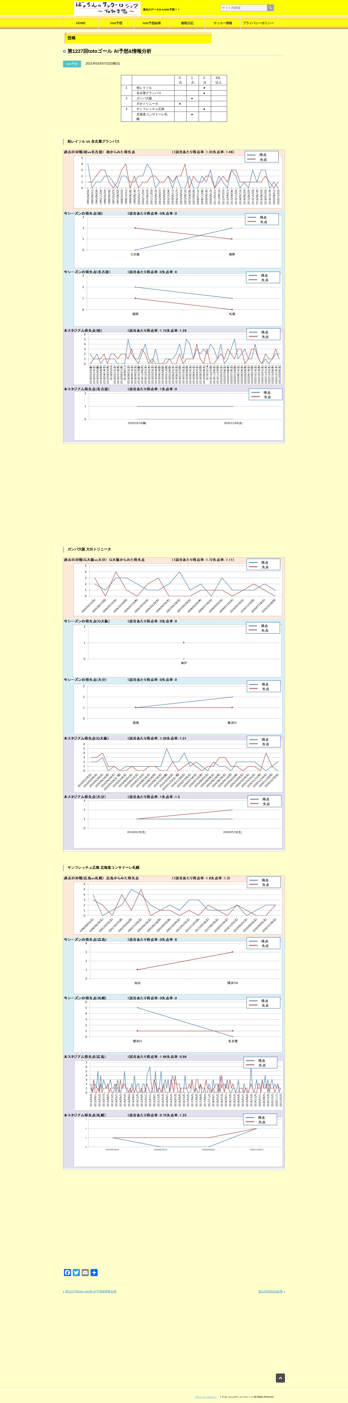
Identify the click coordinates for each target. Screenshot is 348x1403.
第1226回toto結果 (270, 1291)
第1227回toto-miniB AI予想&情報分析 (91, 1291)
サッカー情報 (223, 23)
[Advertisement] (174, 503)
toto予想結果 (152, 23)
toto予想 (116, 23)
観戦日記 (187, 23)
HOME (80, 23)
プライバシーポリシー (258, 23)
